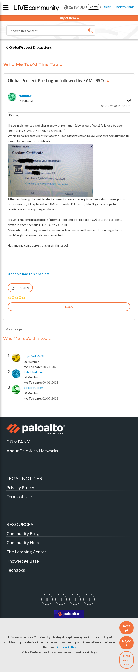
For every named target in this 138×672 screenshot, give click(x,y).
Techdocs (15, 569)
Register (93, 6)
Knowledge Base (22, 560)
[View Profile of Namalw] (25, 95)
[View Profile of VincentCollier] (33, 387)
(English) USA (74, 7)
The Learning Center (26, 551)
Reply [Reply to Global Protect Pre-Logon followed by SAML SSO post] (69, 307)
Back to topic (14, 329)
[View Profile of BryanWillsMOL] (34, 356)
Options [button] (128, 100)
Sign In (108, 6)
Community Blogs (23, 533)
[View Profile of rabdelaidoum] (33, 372)
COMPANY (18, 442)
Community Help (22, 542)
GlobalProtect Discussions (30, 47)
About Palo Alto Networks (32, 450)
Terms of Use (19, 496)
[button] (126, 627)
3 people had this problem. (29, 274)
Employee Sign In (124, 6)
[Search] (50, 30)
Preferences (126, 660)
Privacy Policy (66, 647)
